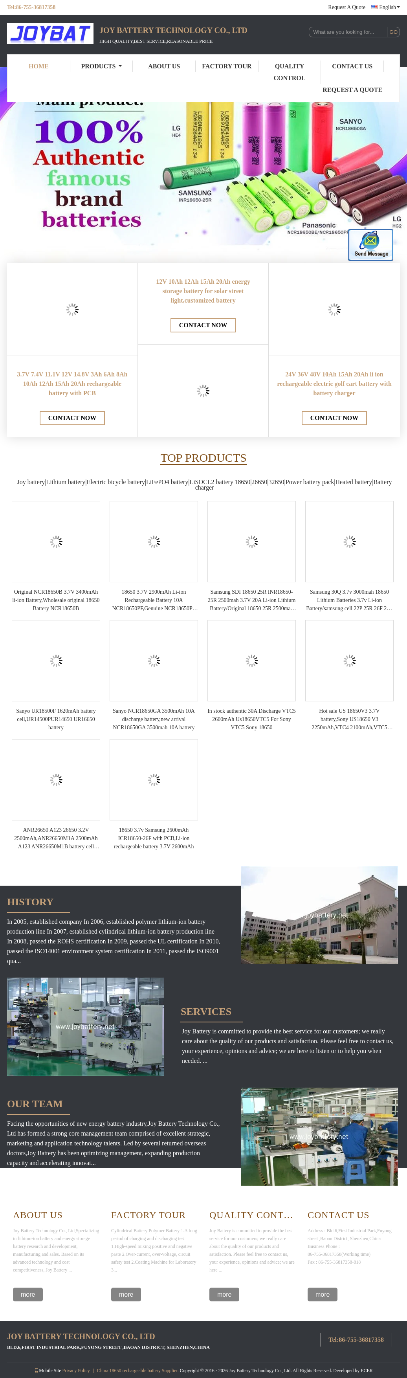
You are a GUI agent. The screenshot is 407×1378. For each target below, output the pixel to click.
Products (101, 66)
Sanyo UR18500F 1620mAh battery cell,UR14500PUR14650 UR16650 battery (56, 719)
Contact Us (352, 66)
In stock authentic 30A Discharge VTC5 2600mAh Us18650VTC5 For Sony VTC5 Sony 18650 (251, 719)
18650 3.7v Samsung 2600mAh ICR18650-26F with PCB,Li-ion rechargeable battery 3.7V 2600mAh (154, 838)
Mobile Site (47, 1370)
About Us (164, 66)
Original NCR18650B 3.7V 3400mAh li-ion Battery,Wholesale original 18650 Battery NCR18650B (55, 600)
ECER (367, 1370)
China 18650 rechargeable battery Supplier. (138, 1370)
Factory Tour (226, 66)
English (389, 7)
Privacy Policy (76, 1370)
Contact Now (72, 418)
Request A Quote (346, 7)
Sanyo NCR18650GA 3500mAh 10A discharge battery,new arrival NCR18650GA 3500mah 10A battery (154, 719)
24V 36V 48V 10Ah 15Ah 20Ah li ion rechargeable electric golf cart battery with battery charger (334, 383)
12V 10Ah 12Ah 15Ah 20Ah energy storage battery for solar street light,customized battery (203, 291)
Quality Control (290, 72)
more (28, 1294)
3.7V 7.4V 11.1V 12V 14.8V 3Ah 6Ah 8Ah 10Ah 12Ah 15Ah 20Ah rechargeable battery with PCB (72, 383)
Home (39, 66)
